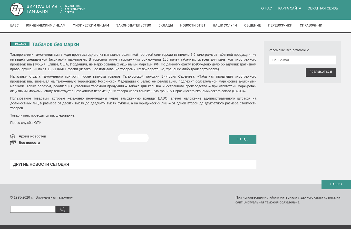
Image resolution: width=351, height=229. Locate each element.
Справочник (311, 25)
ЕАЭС (14, 25)
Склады (165, 25)
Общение (252, 25)
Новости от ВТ (192, 25)
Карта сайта (289, 8)
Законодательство (133, 25)
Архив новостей (32, 136)
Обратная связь (323, 8)
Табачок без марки (55, 44)
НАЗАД (242, 139)
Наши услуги (225, 25)
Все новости (29, 143)
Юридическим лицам (45, 25)
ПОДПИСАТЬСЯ (321, 72)
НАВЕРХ (336, 184)
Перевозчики (280, 25)
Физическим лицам (91, 25)
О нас (266, 8)
